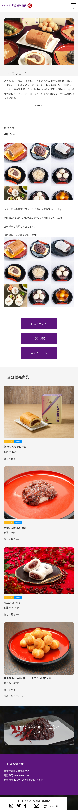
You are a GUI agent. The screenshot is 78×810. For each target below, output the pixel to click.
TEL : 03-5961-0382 (33, 801)
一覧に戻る (39, 338)
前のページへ (39, 323)
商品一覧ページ (12, 696)
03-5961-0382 (21, 775)
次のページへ (39, 352)
